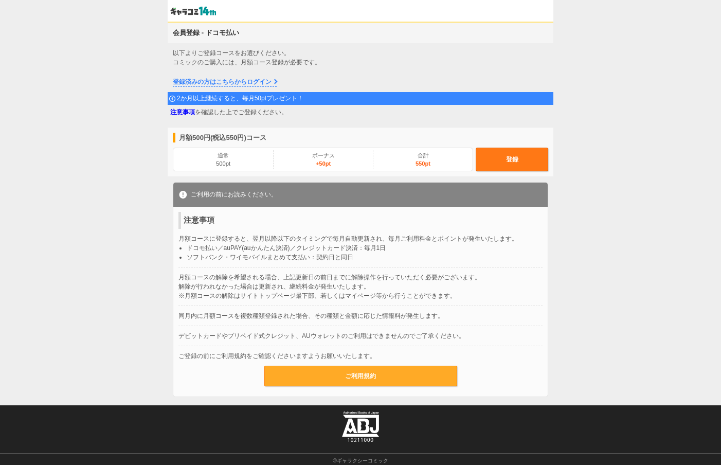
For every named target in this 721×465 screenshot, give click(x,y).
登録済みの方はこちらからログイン (222, 81)
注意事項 (182, 112)
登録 (512, 159)
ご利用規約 (360, 376)
